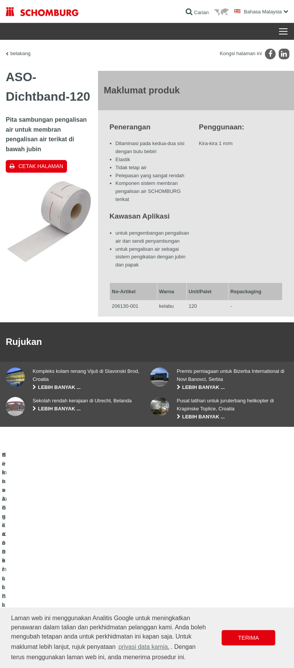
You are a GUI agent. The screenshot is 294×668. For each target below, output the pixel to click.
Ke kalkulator (166, 553)
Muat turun (164, 565)
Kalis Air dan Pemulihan (30, 553)
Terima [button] (248, 638)
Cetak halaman (40, 166)
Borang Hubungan (171, 576)
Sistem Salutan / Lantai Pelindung (40, 576)
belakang (20, 53)
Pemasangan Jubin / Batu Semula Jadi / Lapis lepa (58, 565)
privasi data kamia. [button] (143, 647)
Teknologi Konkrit (23, 588)
